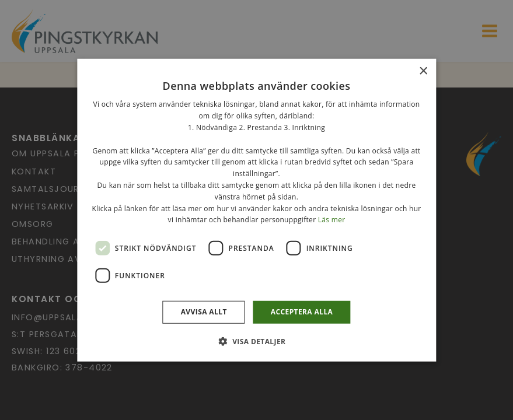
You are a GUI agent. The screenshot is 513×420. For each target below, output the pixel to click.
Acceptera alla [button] (302, 312)
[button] (257, 340)
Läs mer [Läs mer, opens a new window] (332, 220)
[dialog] (256, 210)
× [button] (422, 71)
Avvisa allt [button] (204, 312)
